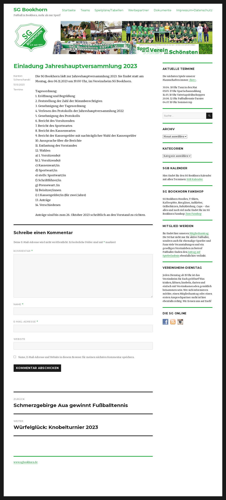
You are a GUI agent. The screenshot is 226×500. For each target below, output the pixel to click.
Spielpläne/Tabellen (109, 10)
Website (19, 339)
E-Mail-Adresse (26, 321)
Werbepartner (138, 10)
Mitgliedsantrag (199, 233)
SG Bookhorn (30, 10)
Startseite (69, 10)
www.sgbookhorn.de (26, 462)
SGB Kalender (195, 179)
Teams (85, 10)
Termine (18, 89)
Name (18, 304)
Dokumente (162, 10)
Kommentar (23, 250)
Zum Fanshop (193, 213)
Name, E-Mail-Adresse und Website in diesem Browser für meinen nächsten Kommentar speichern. (76, 357)
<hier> (192, 80)
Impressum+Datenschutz (194, 10)
